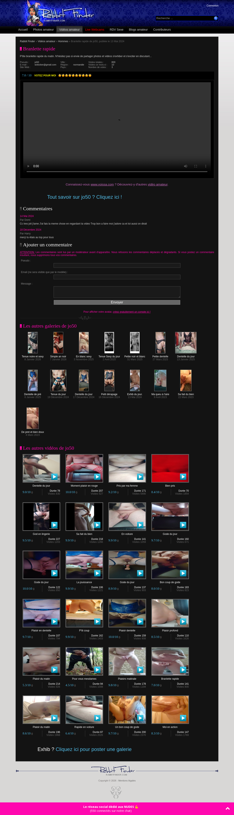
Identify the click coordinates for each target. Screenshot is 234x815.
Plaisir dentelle (127, 629)
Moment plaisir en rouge (84, 484)
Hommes (63, 41)
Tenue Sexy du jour (109, 355)
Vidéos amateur (69, 29)
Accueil (23, 29)
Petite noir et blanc (134, 355)
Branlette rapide (170, 677)
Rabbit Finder (27, 41)
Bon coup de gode (170, 581)
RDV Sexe (116, 29)
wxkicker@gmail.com (45, 64)
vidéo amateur (157, 184)
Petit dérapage (109, 393)
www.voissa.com (102, 184)
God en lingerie (41, 532)
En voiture (127, 532)
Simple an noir (58, 355)
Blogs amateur (138, 29)
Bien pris (170, 484)
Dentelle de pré (32, 393)
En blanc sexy (84, 355)
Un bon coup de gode (127, 726)
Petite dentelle (160, 355)
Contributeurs (162, 29)
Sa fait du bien (186, 393)
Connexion (213, 5)
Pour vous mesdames (84, 677)
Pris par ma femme (127, 484)
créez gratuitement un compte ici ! (131, 311)
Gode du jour (170, 532)
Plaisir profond (170, 629)
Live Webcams (94, 29)
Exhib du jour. (135, 393)
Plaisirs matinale (127, 677)
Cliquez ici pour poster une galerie (94, 749)
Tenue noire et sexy (33, 355)
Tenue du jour (58, 393)
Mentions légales (127, 780)
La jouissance (84, 581)
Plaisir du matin (41, 677)
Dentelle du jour (186, 355)
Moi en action (170, 726)
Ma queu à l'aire (160, 393)
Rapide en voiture (84, 726)
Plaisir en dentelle (41, 629)
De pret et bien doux (32, 431)
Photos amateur (43, 29)
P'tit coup (84, 629)
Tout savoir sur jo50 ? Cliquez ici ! (84, 197)
